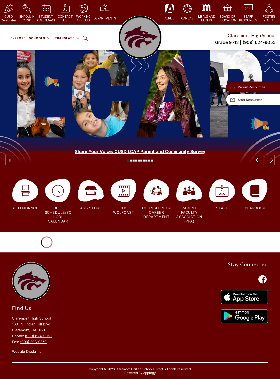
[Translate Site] (67, 38)
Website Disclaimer (27, 351)
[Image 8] (146, 161)
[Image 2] (131, 161)
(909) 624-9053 (38, 336)
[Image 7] (144, 161)
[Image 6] (141, 161)
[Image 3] (134, 161)
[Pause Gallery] (10, 160)
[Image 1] (128, 161)
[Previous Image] (259, 160)
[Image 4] (136, 161)
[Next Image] (270, 160)
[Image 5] (139, 161)
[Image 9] (149, 161)
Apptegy (149, 373)
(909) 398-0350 (33, 342)
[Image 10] (152, 161)
